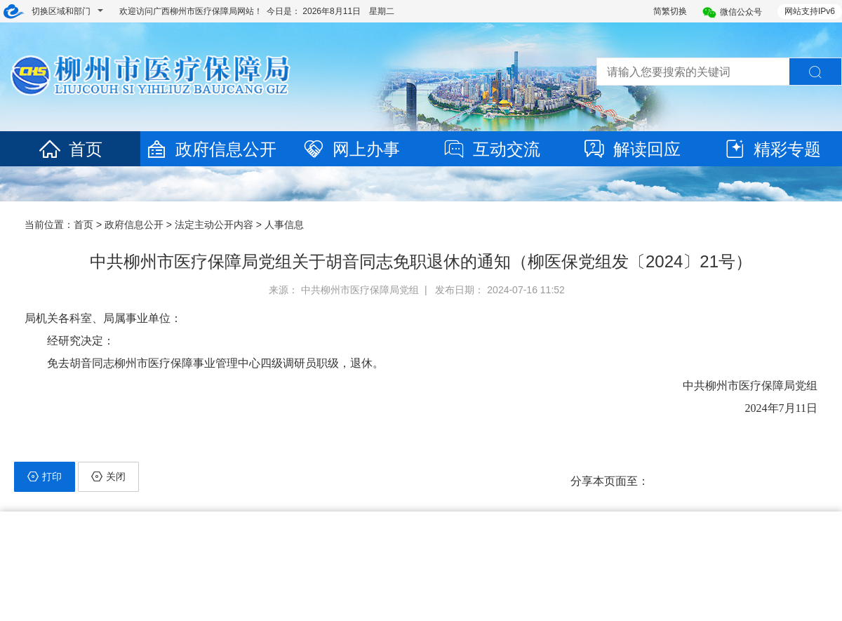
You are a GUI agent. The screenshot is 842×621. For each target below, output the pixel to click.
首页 (70, 149)
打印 (44, 476)
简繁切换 (670, 11)
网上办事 (351, 149)
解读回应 (631, 149)
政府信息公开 (210, 149)
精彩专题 (772, 149)
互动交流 (491, 149)
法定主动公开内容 (214, 224)
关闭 (108, 476)
